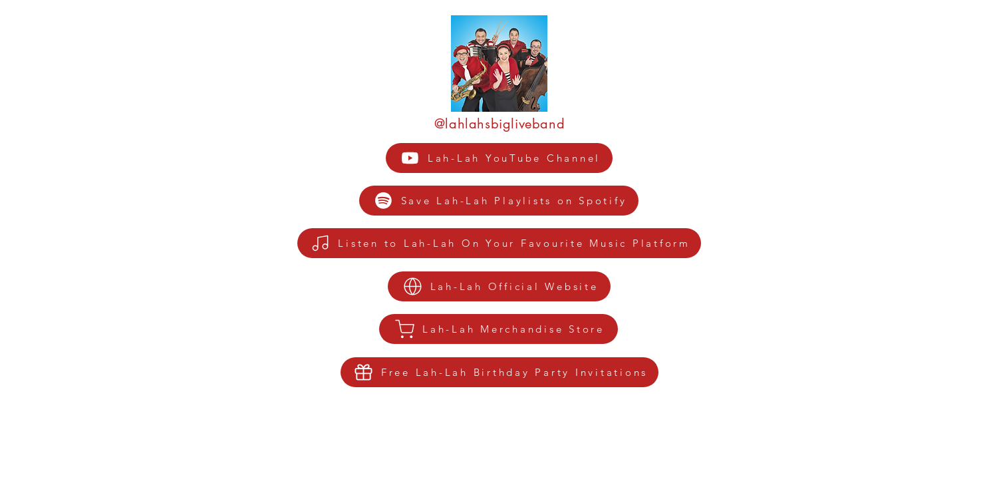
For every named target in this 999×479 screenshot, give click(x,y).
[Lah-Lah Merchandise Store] (498, 329)
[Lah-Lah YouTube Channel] (499, 158)
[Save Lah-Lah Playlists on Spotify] (499, 201)
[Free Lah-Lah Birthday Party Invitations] (499, 372)
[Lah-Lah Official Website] (499, 286)
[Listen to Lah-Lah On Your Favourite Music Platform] (499, 243)
